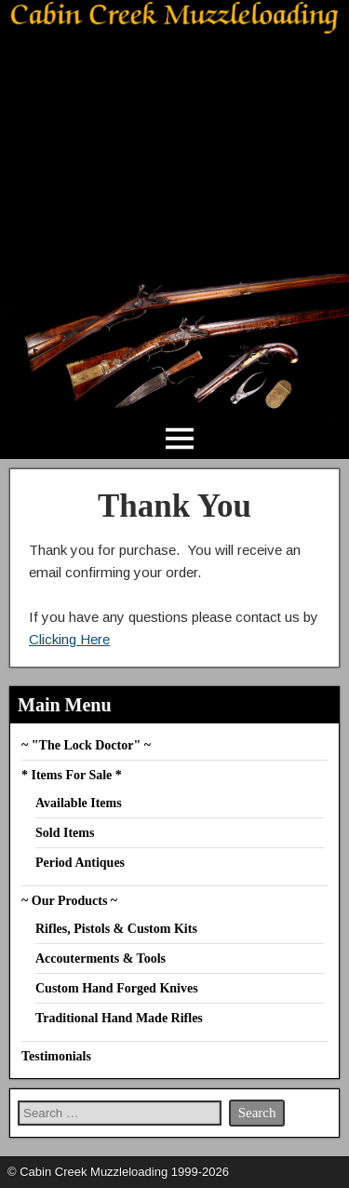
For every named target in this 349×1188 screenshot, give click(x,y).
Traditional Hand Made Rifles (119, 1018)
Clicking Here (69, 639)
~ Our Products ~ (69, 901)
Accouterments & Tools (100, 958)
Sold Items (64, 833)
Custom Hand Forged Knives (116, 988)
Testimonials (56, 1056)
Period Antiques (80, 863)
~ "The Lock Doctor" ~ (86, 745)
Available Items (78, 803)
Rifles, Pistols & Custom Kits (116, 929)
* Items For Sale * (71, 775)
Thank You (174, 506)
